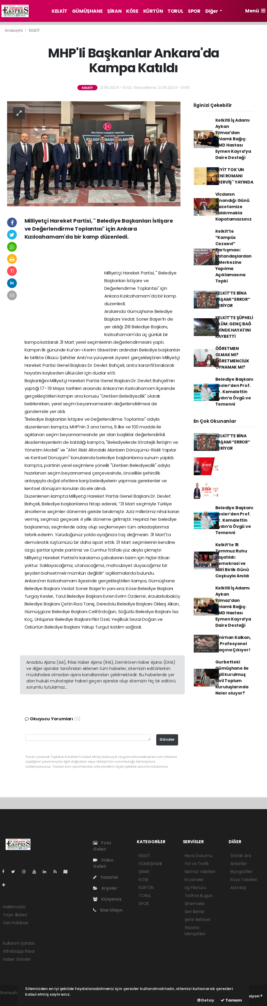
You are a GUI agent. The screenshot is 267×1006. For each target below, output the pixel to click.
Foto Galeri (102, 846)
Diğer (212, 11)
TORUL (175, 11)
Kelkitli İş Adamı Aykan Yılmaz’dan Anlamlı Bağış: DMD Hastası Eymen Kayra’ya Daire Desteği (233, 138)
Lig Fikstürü (195, 888)
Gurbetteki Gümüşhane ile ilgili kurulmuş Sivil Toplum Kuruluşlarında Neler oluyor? (232, 677)
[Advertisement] (102, 257)
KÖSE (132, 11)
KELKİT (59, 11)
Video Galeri (103, 863)
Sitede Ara (240, 856)
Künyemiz (107, 899)
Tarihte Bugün (199, 896)
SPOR (194, 11)
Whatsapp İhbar (19, 951)
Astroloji (238, 888)
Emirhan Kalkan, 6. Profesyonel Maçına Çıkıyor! (233, 643)
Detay (205, 1000)
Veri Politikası (15, 923)
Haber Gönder (17, 959)
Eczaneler (194, 880)
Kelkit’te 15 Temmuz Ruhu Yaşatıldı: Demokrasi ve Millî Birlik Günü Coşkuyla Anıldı (232, 560)
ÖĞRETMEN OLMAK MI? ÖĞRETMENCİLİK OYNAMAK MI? (232, 357)
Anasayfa (14, 30)
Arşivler (105, 888)
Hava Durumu (198, 856)
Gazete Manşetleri (195, 931)
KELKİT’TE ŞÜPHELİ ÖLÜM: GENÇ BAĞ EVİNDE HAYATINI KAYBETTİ (234, 327)
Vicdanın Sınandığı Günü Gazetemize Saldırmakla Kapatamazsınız (233, 206)
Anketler (238, 864)
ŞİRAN (114, 11)
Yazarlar (105, 877)
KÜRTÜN (153, 11)
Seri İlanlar (195, 912)
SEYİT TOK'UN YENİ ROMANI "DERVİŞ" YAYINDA (234, 176)
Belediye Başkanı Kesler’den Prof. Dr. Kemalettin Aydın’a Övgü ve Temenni (234, 391)
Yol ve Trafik (197, 864)
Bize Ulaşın (108, 910)
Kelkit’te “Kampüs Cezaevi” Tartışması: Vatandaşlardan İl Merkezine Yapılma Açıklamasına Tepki (233, 256)
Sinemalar (195, 904)
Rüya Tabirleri (243, 880)
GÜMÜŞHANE (87, 11)
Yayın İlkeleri (15, 915)
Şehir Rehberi (198, 920)
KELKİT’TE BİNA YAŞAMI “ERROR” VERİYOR (232, 299)
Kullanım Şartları (19, 943)
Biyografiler (241, 872)
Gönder (167, 739)
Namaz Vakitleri (200, 872)
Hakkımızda (14, 907)
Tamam (231, 1000)
